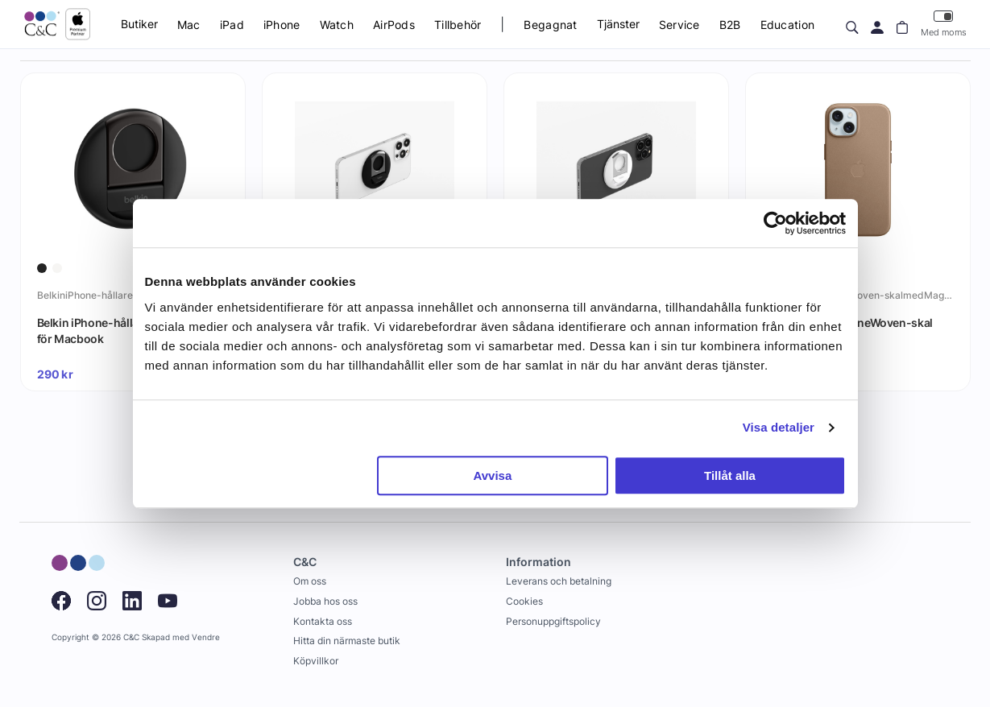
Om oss (309, 581)
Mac (189, 24)
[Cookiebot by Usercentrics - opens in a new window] (775, 223)
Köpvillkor (315, 661)
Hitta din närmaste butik (346, 641)
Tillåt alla (730, 475)
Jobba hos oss (325, 601)
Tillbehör (458, 24)
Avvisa (492, 475)
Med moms (944, 24)
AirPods (394, 24)
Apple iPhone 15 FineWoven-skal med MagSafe (848, 330)
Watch (337, 24)
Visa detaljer (778, 427)
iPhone (281, 24)
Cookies (524, 601)
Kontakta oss (322, 621)
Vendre (206, 637)
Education (787, 24)
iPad (232, 24)
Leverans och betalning (558, 581)
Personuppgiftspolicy (553, 621)
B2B (730, 24)
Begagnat (550, 24)
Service (679, 24)
